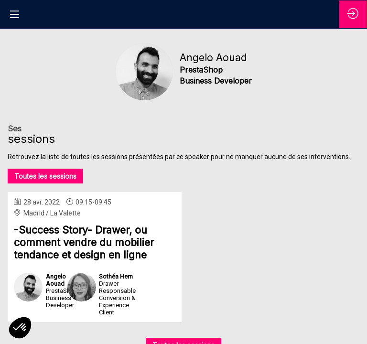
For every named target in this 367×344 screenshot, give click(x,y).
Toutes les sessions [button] (45, 176)
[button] (14, 14)
